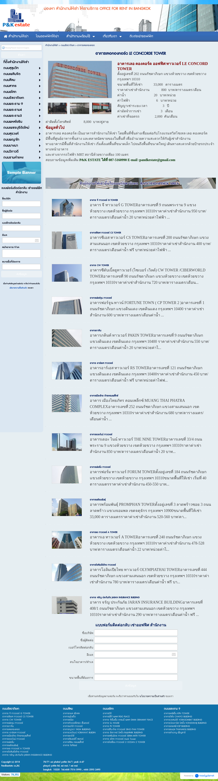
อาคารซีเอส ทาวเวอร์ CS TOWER (105, 232)
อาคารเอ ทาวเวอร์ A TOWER (103, 532)
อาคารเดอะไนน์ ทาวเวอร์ (101, 434)
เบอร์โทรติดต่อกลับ (11, 223)
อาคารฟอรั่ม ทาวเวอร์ (100, 467)
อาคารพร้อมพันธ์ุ (98, 499)
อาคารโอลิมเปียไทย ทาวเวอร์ (103, 564)
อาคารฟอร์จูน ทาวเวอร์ (101, 298)
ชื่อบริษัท (6, 198)
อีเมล (4, 235)
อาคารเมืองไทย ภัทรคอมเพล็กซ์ (104, 395)
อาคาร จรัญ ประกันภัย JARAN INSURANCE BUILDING (114, 597)
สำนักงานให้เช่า (51, 45)
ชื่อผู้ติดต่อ (7, 210)
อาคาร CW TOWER (99, 265)
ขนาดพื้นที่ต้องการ (11, 261)
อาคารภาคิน (95, 330)
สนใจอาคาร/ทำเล (10, 247)
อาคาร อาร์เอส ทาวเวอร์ (101, 363)
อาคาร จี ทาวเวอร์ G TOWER (104, 200)
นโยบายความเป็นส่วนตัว (19, 288)
